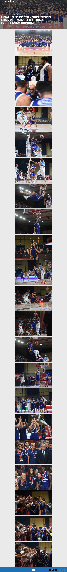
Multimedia (9, 14)
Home (2, 14)
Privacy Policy (11, 569)
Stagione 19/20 (17, 14)
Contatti (5, 569)
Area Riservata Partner (12, 570)
